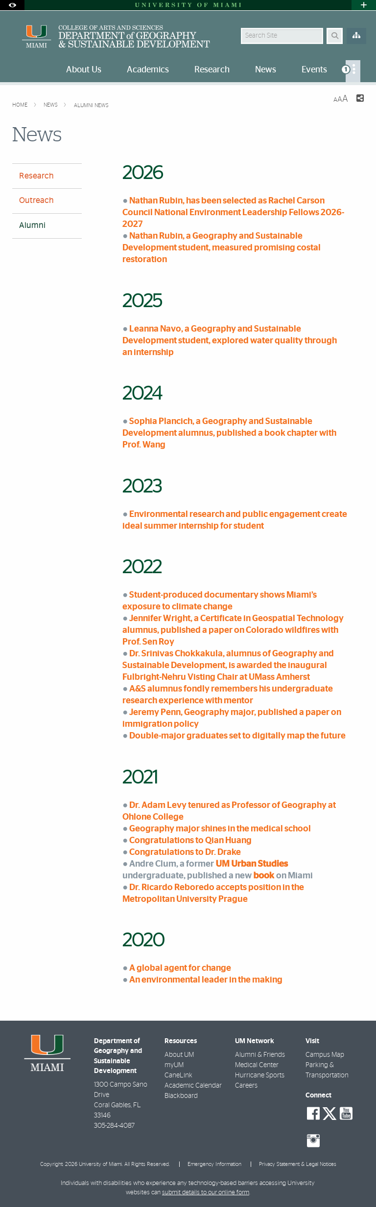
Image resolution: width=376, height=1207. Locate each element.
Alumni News (91, 105)
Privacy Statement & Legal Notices (297, 1164)
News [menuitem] (265, 70)
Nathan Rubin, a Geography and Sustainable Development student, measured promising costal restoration (221, 247)
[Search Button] (335, 36)
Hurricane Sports (259, 1075)
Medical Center (257, 1065)
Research (36, 176)
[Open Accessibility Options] (12, 5)
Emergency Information (214, 1164)
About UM (179, 1054)
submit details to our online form (205, 1192)
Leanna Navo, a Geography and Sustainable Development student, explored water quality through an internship (229, 340)
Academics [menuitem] (148, 70)
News (51, 105)
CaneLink (178, 1075)
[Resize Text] (340, 99)
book (263, 875)
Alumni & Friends (260, 1054)
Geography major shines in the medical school (220, 828)
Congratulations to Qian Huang (190, 840)
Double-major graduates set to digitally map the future (237, 735)
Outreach (36, 200)
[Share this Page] (360, 99)
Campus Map (325, 1054)
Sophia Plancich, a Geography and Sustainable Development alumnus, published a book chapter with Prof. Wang (229, 433)
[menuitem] (353, 71)
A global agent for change (180, 968)
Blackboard (181, 1096)
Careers (246, 1085)
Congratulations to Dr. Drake (185, 852)
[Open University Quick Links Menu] (364, 5)
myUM (174, 1065)
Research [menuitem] (212, 70)
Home (20, 105)
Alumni (32, 225)
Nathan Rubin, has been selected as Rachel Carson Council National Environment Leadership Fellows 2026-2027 (233, 212)
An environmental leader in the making (205, 979)
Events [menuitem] (314, 70)
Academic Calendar (193, 1085)
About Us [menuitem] (83, 70)
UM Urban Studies (251, 864)
